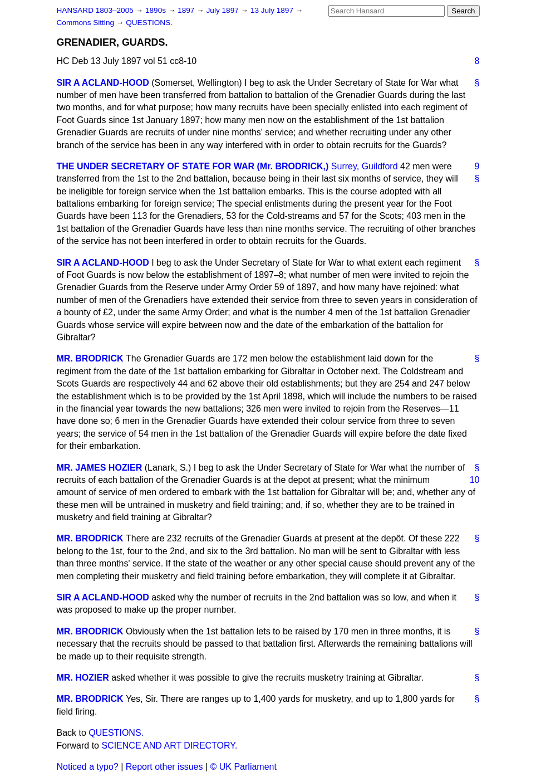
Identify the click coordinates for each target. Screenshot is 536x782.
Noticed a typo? (88, 766)
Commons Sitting (86, 22)
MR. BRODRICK (90, 358)
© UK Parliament (243, 766)
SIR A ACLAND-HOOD (103, 82)
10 (475, 480)
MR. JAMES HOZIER (99, 467)
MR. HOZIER (83, 677)
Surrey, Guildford (364, 166)
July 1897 (223, 10)
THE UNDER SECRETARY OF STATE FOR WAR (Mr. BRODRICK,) (193, 166)
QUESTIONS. (149, 22)
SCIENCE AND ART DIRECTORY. (169, 745)
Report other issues (164, 766)
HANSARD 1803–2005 (95, 10)
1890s (156, 10)
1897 (187, 10)
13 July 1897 (273, 10)
